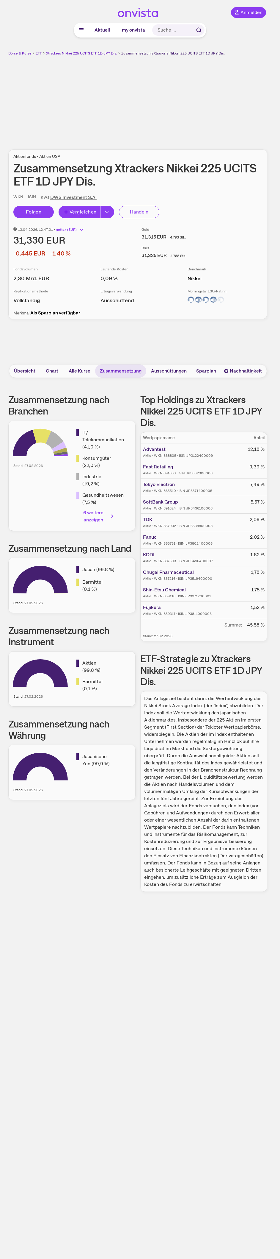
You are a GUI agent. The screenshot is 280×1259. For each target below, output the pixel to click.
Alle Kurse (79, 371)
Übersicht (24, 371)
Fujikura (152, 607)
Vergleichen (80, 212)
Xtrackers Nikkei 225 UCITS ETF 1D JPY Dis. (81, 53)
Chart (52, 371)
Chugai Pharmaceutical (168, 572)
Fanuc (150, 537)
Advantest (154, 449)
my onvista (133, 30)
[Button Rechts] (107, 212)
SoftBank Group (160, 502)
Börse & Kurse (20, 53)
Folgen (33, 212)
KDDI (149, 554)
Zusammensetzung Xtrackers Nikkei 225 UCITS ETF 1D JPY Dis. (173, 53)
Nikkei (195, 278)
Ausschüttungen (169, 371)
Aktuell (102, 30)
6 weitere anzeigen (99, 516)
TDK (147, 519)
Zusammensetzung (120, 371)
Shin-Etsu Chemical (164, 590)
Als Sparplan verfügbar (55, 313)
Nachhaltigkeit (243, 371)
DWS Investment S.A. (73, 197)
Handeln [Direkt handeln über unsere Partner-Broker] (139, 212)
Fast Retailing (158, 467)
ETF (39, 53)
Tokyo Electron (159, 484)
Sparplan (206, 371)
